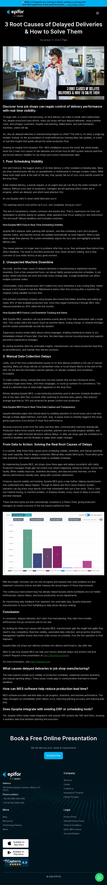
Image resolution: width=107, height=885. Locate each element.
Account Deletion (71, 833)
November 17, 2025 (50, 40)
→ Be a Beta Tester (75, 4)
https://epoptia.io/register (55, 655)
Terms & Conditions (73, 825)
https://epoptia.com (40, 661)
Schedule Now (53, 755)
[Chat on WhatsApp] (99, 877)
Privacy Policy (70, 817)
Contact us (68, 788)
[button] (97, 13)
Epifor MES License (72, 829)
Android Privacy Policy (74, 821)
